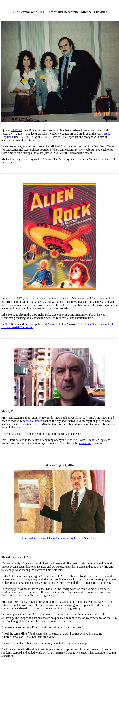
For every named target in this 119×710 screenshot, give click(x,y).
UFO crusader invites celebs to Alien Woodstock (47, 538)
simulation (85, 443)
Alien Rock (54, 324)
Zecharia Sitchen (32, 420)
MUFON (16, 130)
